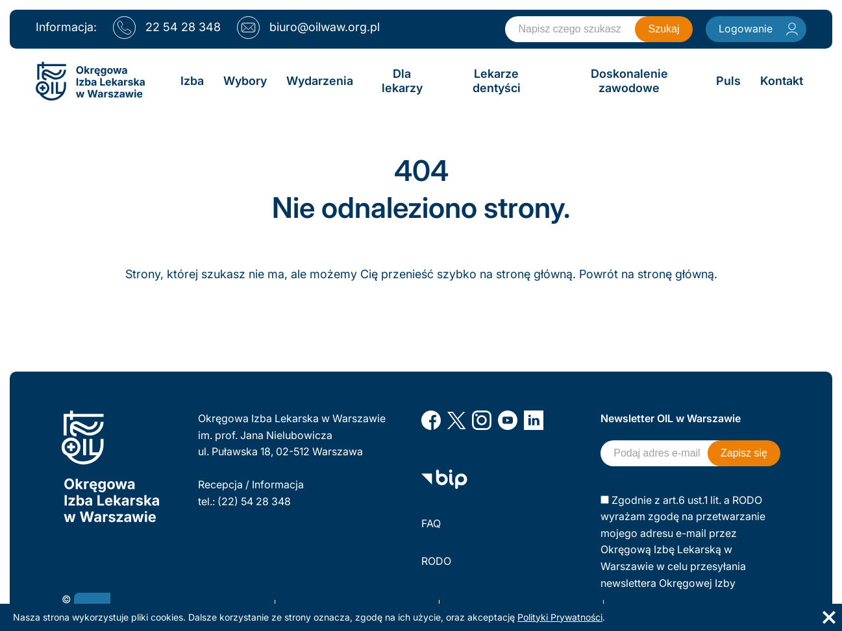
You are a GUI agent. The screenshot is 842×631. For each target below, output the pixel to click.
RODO (436, 560)
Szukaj (663, 28)
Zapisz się (744, 452)
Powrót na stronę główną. (648, 274)
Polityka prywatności (472, 599)
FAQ (431, 523)
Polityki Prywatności (559, 617)
